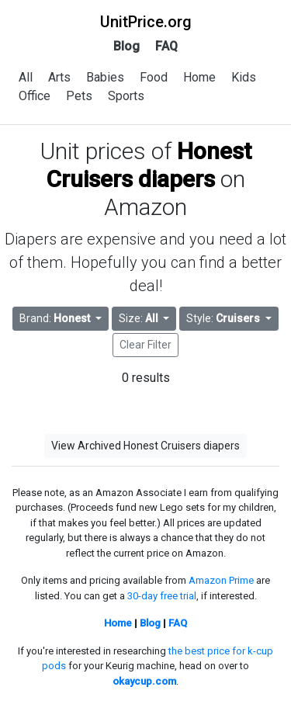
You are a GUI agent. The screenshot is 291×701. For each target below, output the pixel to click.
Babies (105, 77)
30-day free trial (161, 596)
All (26, 77)
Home (199, 77)
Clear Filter (145, 344)
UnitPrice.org (146, 21)
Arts (59, 77)
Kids (243, 77)
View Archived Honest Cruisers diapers (145, 445)
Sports (126, 95)
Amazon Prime (221, 580)
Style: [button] (224, 318)
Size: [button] (140, 318)
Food (154, 77)
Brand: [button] (55, 318)
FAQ (166, 46)
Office (34, 95)
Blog (126, 46)
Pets (79, 95)
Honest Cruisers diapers (149, 165)
